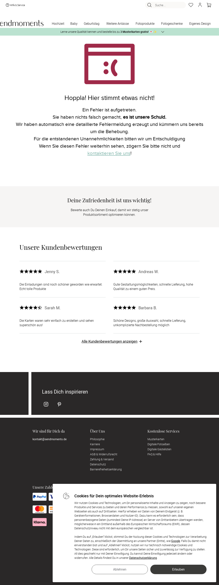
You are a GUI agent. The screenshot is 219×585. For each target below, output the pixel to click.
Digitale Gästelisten (159, 449)
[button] (200, 5)
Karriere (95, 444)
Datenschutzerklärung (143, 558)
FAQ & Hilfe (154, 454)
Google (175, 541)
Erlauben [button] (178, 569)
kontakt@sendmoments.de (50, 439)
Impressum (97, 449)
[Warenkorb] (209, 5)
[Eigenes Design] (200, 24)
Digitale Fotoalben (158, 444)
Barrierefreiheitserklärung (106, 469)
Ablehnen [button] (119, 569)
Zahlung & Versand (102, 459)
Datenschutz (98, 464)
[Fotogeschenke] (172, 24)
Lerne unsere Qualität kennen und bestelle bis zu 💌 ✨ (108, 32)
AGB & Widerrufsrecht (103, 454)
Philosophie (97, 439)
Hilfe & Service (15, 5)
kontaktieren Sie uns (108, 153)
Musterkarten (155, 439)
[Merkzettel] (191, 5)
